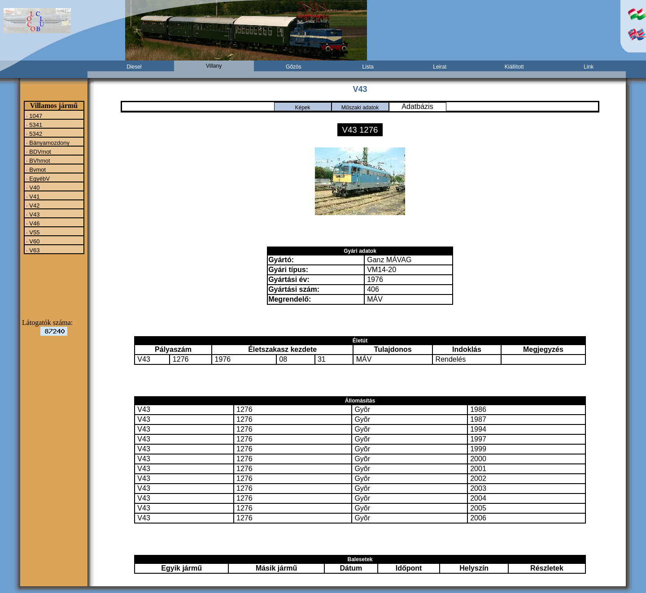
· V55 (32, 232)
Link (589, 67)
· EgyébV (37, 178)
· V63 (32, 250)
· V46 (32, 223)
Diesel (134, 67)
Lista (368, 67)
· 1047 (34, 116)
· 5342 (34, 133)
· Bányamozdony (47, 142)
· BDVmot (38, 151)
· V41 (32, 196)
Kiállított (514, 67)
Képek (302, 107)
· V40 (32, 187)
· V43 (32, 214)
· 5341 (34, 124)
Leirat (439, 67)
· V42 (32, 205)
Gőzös (293, 67)
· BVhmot (37, 160)
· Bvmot (35, 169)
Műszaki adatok (360, 107)
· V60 (32, 241)
